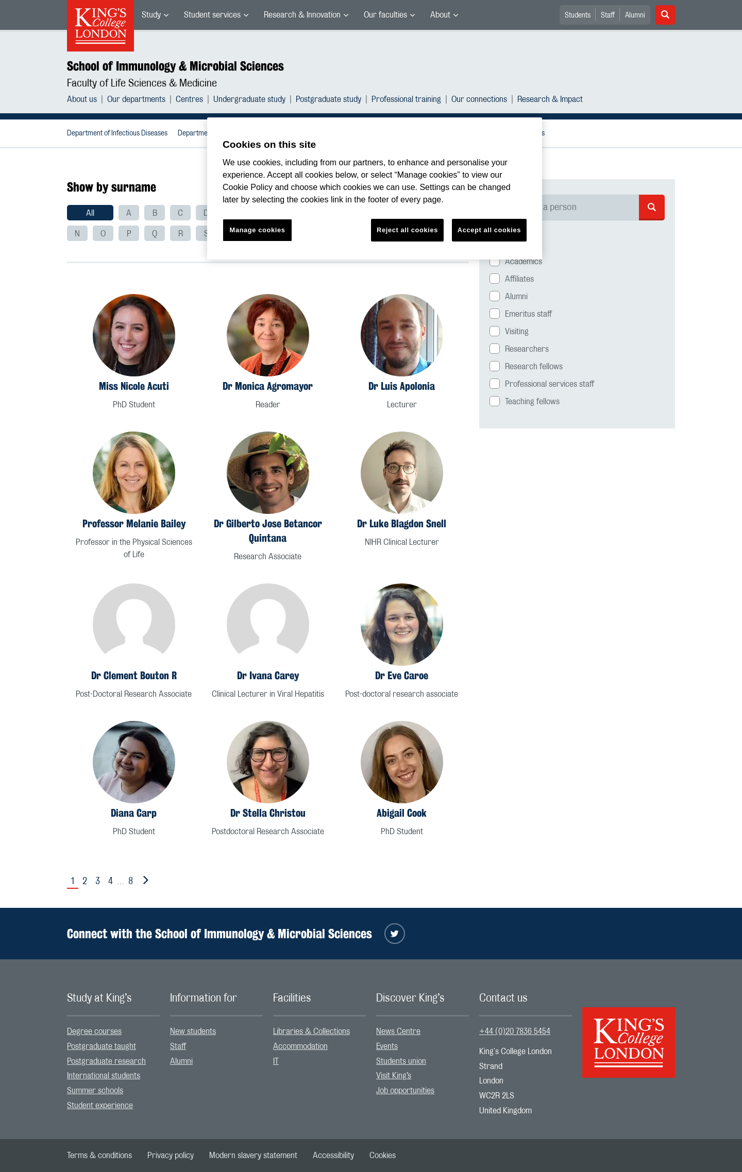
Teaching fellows (532, 402)
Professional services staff (549, 384)
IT (276, 1061)
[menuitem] (155, 15)
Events (387, 1046)
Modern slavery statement (253, 1155)
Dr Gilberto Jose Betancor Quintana (268, 530)
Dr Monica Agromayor (268, 385)
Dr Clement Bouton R (134, 675)
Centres (189, 99)
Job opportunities (405, 1091)
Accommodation (300, 1046)
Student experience (100, 1105)
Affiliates (519, 279)
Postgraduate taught (101, 1046)
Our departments (136, 99)
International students (103, 1076)
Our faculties (385, 15)
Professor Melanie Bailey (133, 523)
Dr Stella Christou (268, 812)
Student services (212, 15)
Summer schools (95, 1091)
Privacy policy (170, 1155)
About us (82, 99)
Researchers (527, 349)
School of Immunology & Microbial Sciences (175, 66)
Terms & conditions (99, 1155)
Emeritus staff (528, 314)
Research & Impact (550, 99)
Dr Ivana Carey (268, 675)
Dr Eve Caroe (401, 675)
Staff (608, 15)
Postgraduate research (106, 1061)
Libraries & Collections (311, 1031)
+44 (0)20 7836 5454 (514, 1031)
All (90, 213)
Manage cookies (257, 230)
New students (193, 1031)
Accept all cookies (489, 230)
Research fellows (534, 367)
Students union (401, 1061)
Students (578, 15)
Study (151, 15)
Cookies (382, 1155)
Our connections (479, 99)
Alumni (635, 15)
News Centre (398, 1031)
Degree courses (94, 1031)
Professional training (406, 99)
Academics (523, 261)
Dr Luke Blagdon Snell (401, 523)
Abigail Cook (402, 812)
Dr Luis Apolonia (401, 385)
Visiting (517, 332)
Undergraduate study (249, 99)
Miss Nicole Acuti (134, 385)
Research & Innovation (302, 15)
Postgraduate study (328, 99)
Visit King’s (393, 1076)
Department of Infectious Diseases (117, 133)
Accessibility (333, 1155)
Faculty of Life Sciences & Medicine (142, 83)
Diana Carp (134, 812)
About (440, 15)
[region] (374, 188)
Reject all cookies (407, 230)
